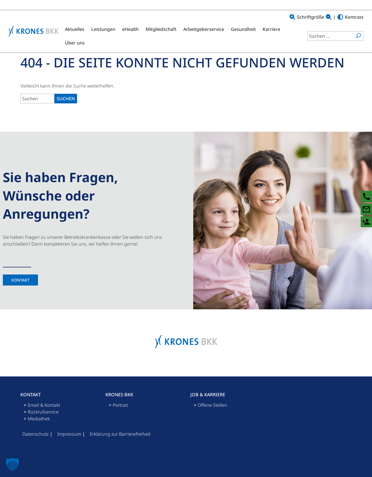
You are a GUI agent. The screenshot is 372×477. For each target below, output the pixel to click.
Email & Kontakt (44, 405)
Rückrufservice (43, 412)
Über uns (75, 43)
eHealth (130, 29)
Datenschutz (35, 434)
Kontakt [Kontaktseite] (20, 280)
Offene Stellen (212, 405)
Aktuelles (74, 29)
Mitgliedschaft (161, 29)
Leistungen (103, 29)
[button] (12, 464)
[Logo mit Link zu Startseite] (34, 31)
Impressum (69, 434)
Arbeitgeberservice (203, 29)
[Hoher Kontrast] (340, 17)
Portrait (120, 405)
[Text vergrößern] (292, 17)
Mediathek (39, 419)
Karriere (271, 29)
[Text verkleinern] (328, 17)
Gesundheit (243, 29)
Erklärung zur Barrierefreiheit (120, 434)
